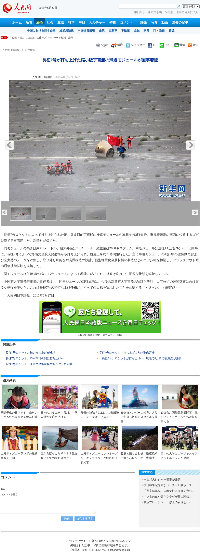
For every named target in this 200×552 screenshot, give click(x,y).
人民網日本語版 (10, 50)
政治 (60, 22)
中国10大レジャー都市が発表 (162, 479)
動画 (164, 22)
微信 (179, 45)
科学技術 (30, 50)
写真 (154, 22)
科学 (71, 22)
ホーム (17, 22)
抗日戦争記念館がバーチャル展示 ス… (169, 485)
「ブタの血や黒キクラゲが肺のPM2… (168, 496)
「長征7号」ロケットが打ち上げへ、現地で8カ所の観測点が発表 (140, 358)
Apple (102, 45)
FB (152, 45)
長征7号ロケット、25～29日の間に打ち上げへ (35, 358)
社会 (50, 22)
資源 (171, 30)
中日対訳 (140, 12)
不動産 (125, 30)
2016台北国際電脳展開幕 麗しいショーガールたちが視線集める (179, 417)
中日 (82, 22)
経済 (39, 22)
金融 (136, 30)
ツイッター (135, 45)
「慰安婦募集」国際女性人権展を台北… (169, 490)
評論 (143, 22)
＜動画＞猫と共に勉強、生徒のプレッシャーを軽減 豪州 (41, 37)
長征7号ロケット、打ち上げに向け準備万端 (127, 352)
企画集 (169, 12)
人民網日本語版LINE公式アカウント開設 (100, 319)
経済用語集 (66, 30)
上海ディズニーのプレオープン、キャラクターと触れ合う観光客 (99, 458)
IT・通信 (159, 30)
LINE (165, 45)
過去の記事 (180, 22)
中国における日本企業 (41, 30)
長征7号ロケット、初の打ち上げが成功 (30, 352)
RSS (193, 45)
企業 (102, 30)
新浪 (117, 45)
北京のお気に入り (187, 12)
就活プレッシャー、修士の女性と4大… (168, 502)
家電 (146, 30)
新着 (29, 22)
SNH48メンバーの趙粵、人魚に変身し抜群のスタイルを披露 (139, 417)
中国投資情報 (86, 30)
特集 (112, 22)
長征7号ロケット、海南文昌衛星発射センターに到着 (39, 364)
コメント (126, 22)
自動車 (113, 30)
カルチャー (97, 22)
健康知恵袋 (155, 12)
